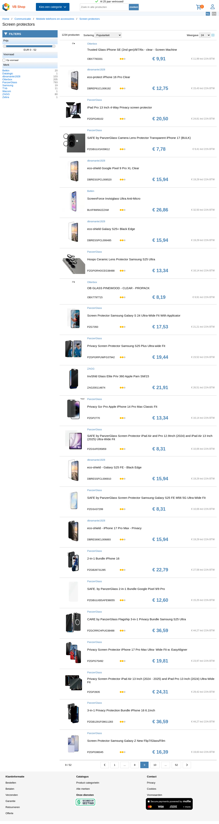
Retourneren (13, 807)
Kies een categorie (52, 6)
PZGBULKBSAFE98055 (101, 600)
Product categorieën (87, 782)
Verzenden (12, 794)
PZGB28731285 (96, 569)
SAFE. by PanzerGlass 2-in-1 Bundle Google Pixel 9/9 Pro (126, 588)
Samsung (7, 85)
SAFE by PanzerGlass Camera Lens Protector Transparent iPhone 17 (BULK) (139, 137)
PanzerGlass (9, 82)
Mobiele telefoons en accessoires (55, 18)
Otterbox (7, 79)
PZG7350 (92, 326)
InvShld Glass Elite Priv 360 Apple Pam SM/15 (118, 376)
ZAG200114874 (96, 387)
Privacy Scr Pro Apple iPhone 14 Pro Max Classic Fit (122, 406)
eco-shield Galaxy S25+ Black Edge (111, 229)
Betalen (10, 788)
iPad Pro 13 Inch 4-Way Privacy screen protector (119, 107)
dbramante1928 (11, 76)
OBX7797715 (95, 297)
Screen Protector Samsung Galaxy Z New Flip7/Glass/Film (126, 740)
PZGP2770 (93, 418)
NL (208, 13)
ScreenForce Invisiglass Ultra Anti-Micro (113, 198)
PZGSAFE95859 (96, 449)
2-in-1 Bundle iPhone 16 (103, 558)
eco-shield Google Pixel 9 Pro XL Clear (113, 168)
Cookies (151, 788)
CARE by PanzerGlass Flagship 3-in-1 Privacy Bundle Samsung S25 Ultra (136, 619)
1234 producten (71, 34)
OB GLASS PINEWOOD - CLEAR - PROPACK (118, 288)
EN (214, 13)
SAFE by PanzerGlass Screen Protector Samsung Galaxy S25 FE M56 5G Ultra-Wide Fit (146, 497)
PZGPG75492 (95, 661)
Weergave (192, 35)
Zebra (5, 97)
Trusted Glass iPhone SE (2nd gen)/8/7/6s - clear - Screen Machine (132, 49)
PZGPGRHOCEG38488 (101, 270)
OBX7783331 (95, 58)
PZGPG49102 (95, 118)
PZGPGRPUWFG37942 (101, 357)
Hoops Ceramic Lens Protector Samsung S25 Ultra (121, 259)
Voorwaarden (154, 794)
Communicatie (23, 18)
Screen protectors (90, 18)
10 (154, 764)
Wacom (6, 91)
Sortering (88, 35)
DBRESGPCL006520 (99, 179)
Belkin (5, 70)
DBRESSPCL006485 (99, 240)
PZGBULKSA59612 (98, 149)
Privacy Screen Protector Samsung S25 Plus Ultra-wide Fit (126, 346)
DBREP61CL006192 (99, 88)
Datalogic (7, 73)
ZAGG (6, 94)
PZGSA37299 (95, 509)
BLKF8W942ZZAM (98, 209)
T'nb (4, 88)
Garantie (10, 801)
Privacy (151, 782)
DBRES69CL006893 (99, 539)
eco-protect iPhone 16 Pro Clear (108, 77)
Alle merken (83, 788)
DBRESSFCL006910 (99, 478)
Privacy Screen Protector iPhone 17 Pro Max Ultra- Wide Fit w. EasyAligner (137, 649)
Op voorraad (10, 60)
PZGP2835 (93, 691)
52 (176, 764)
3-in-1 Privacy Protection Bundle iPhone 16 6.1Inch (121, 710)
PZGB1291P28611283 (100, 721)
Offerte (9, 813)
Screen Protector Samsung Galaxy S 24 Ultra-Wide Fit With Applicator (133, 315)
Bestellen (11, 782)
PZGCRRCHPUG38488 (100, 630)
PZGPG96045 (95, 752)
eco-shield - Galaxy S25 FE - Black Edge (114, 467)
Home (5, 18)
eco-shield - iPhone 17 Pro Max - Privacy (114, 528)
